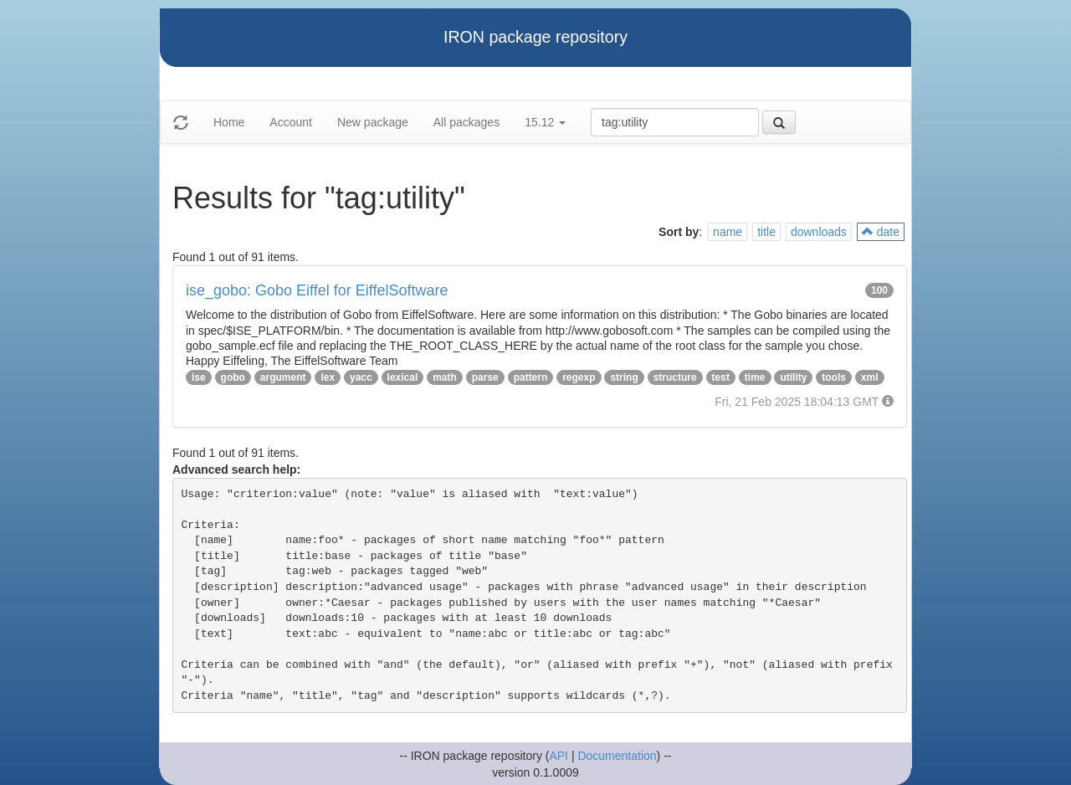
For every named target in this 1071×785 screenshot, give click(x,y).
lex (327, 377)
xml (870, 377)
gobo (233, 377)
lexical (402, 377)
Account (290, 122)
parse (485, 377)
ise (199, 377)
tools (834, 377)
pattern (531, 377)
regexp (578, 377)
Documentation (616, 755)
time (755, 377)
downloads (819, 232)
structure (675, 377)
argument (283, 377)
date (880, 232)
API (558, 755)
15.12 (545, 122)
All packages (466, 122)
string (624, 377)
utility (793, 377)
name (727, 232)
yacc (361, 377)
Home (228, 122)
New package (372, 122)
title (766, 232)
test (721, 377)
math (445, 377)
